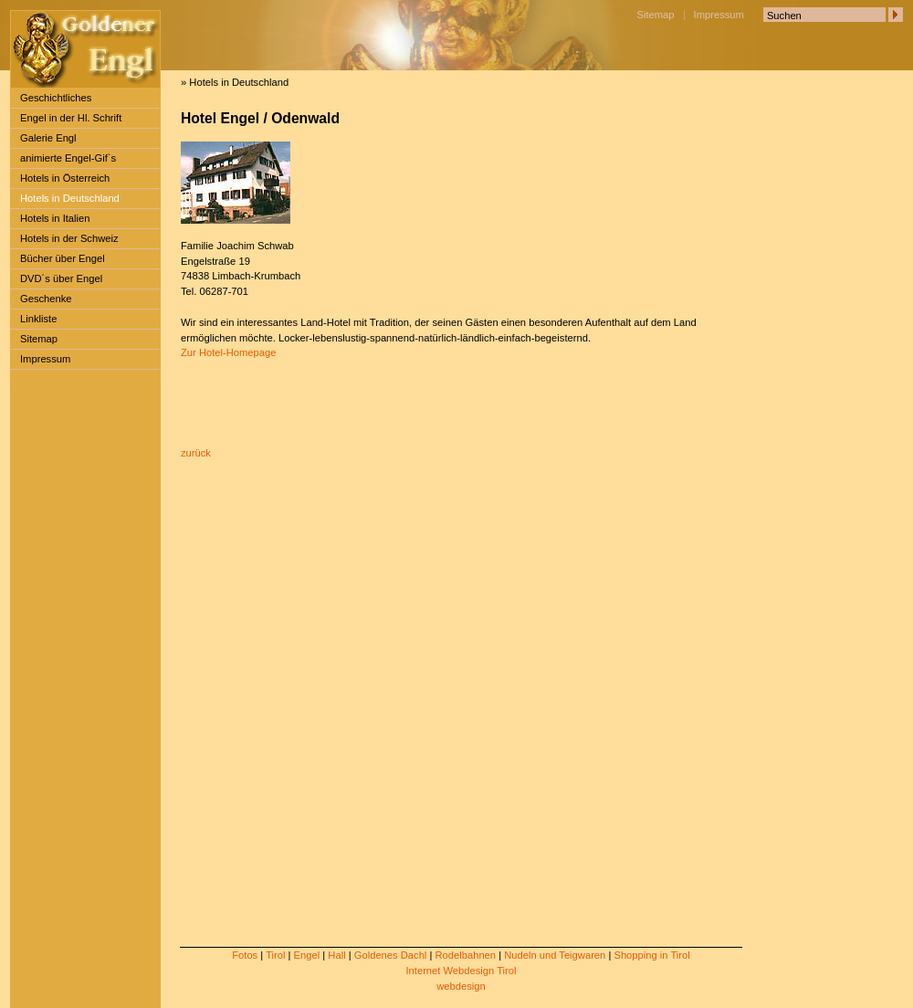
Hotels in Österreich (65, 178)
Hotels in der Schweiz (69, 238)
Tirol (275, 955)
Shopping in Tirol (651, 955)
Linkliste (38, 318)
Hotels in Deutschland (70, 198)
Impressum (719, 15)
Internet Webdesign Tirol (460, 970)
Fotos (244, 955)
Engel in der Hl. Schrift (70, 117)
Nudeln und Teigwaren (554, 955)
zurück (196, 452)
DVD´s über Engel (61, 278)
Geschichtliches (55, 97)
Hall (336, 955)
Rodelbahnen (465, 955)
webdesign (461, 986)
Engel (307, 955)
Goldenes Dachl (390, 955)
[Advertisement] (71, 658)
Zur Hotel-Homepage (228, 352)
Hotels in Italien (55, 218)
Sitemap (656, 15)
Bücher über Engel (62, 258)
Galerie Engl (48, 137)
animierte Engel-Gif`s (68, 157)
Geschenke (46, 298)
